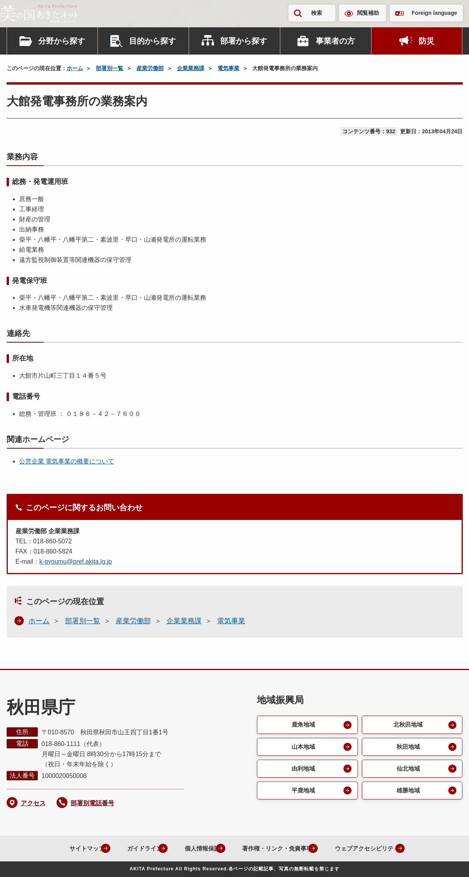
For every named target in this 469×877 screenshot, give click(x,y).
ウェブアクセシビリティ (370, 848)
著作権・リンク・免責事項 (274, 848)
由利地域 (302, 770)
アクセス (33, 803)
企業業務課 (190, 68)
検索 (316, 13)
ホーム (75, 68)
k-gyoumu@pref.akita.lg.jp (75, 561)
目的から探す (152, 41)
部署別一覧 (109, 68)
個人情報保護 (194, 848)
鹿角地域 (302, 724)
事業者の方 (335, 41)
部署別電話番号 (92, 803)
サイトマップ (71, 848)
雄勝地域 (407, 792)
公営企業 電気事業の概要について (66, 461)
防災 (426, 41)
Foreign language (434, 13)
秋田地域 (407, 747)
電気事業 (228, 68)
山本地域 (302, 747)
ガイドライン (132, 848)
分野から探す (61, 41)
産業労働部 (150, 68)
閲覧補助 (368, 13)
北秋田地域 (407, 724)
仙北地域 (407, 770)
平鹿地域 (302, 792)
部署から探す (243, 41)
